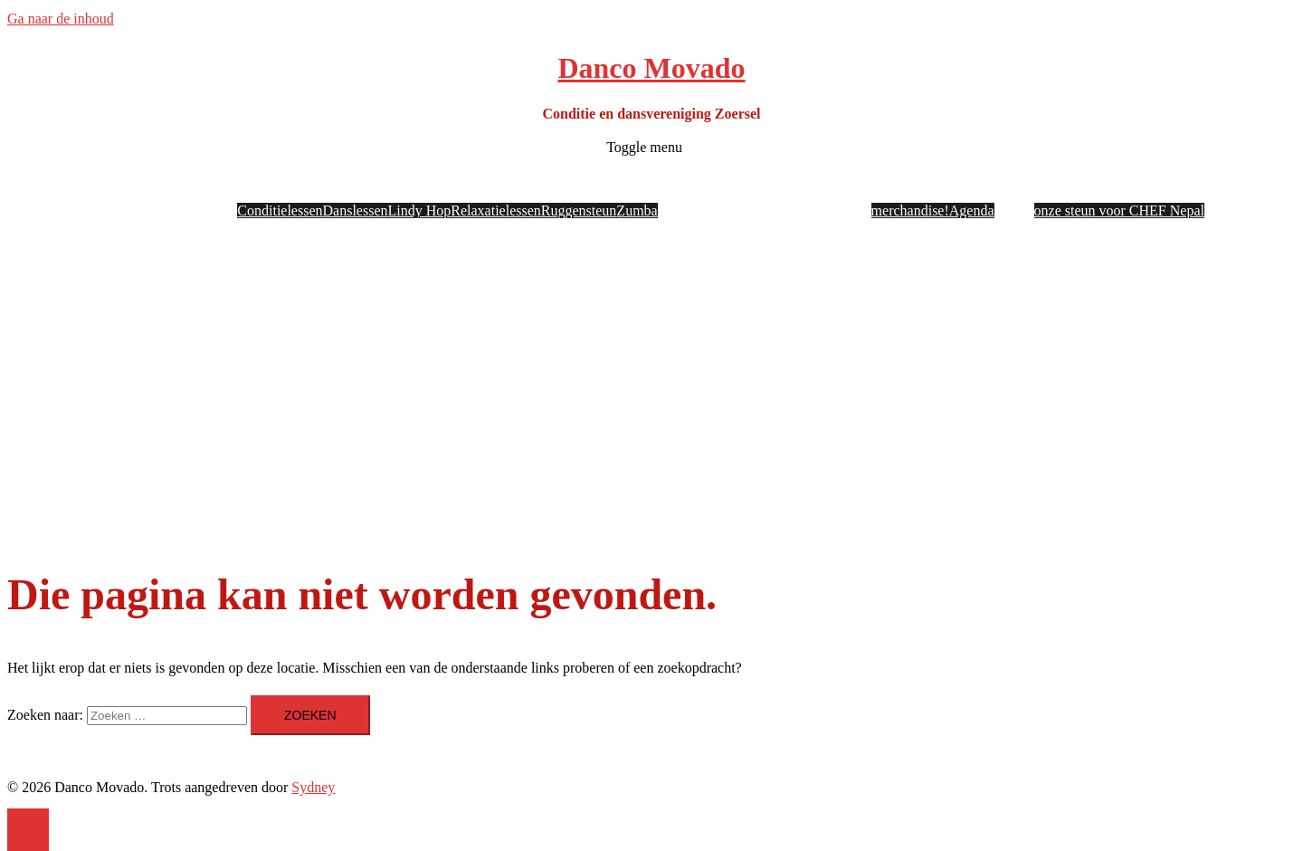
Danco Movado (651, 68)
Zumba (636, 210)
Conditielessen (279, 210)
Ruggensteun (579, 210)
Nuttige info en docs (914, 186)
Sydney (313, 787)
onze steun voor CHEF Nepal (1119, 210)
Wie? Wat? (166, 186)
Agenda (971, 210)
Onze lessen (429, 186)
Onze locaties (792, 186)
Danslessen (355, 210)
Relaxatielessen (496, 210)
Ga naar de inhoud (60, 18)
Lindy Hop (420, 210)
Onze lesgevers (705, 186)
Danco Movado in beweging (1101, 186)
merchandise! (910, 210)
